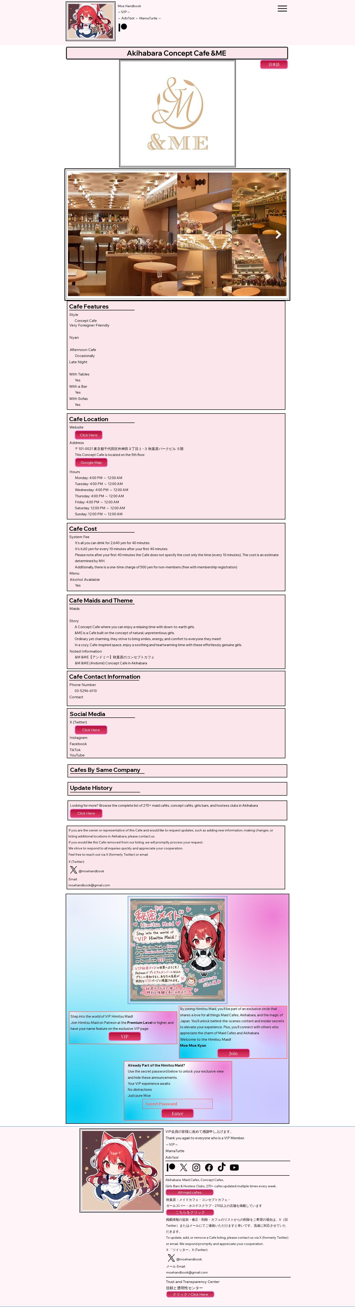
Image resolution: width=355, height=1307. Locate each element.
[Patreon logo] (123, 27)
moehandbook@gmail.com (89, 885)
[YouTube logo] (234, 1167)
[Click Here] (89, 435)
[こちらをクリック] (190, 1212)
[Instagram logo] (196, 1167)
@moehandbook (91, 871)
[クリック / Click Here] (190, 1294)
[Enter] (177, 1113)
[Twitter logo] (73, 870)
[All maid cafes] (190, 1192)
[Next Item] (278, 234)
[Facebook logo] (209, 1167)
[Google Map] (91, 462)
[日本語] (274, 64)
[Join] (233, 1053)
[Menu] (282, 8)
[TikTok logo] (221, 1167)
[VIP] (124, 1036)
